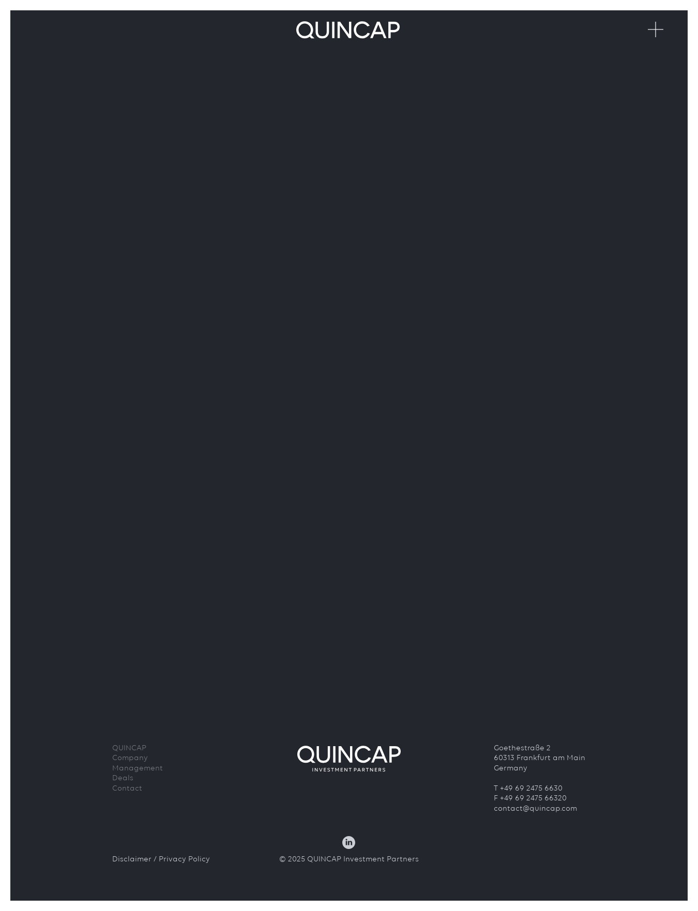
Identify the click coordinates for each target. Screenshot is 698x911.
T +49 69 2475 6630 (528, 789)
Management (137, 769)
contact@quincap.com (535, 809)
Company (130, 758)
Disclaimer (131, 859)
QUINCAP (129, 748)
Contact (127, 789)
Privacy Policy (184, 859)
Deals (122, 778)
